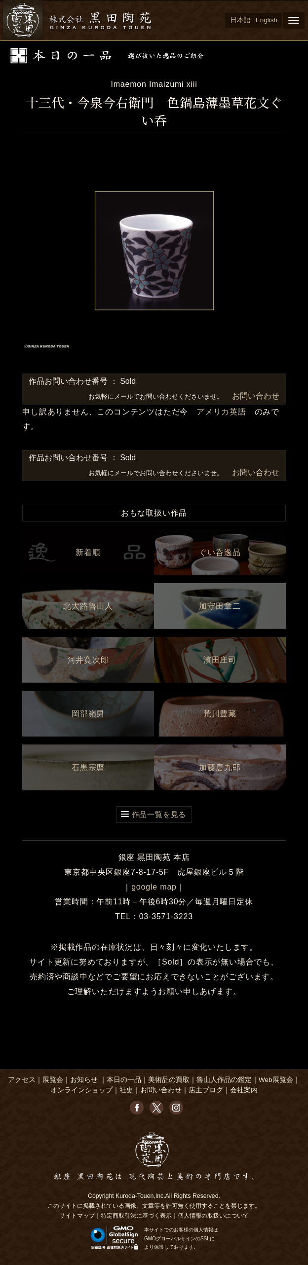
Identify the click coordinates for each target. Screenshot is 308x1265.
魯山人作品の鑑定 (224, 1079)
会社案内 (244, 1090)
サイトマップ (77, 1215)
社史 (126, 1090)
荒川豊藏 (219, 713)
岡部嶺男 (88, 713)
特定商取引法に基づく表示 (136, 1215)
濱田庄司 (219, 660)
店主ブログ (206, 1090)
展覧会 (52, 1079)
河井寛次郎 (88, 660)
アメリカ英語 (221, 412)
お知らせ (84, 1079)
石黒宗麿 (88, 767)
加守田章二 (219, 606)
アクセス (22, 1079)
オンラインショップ (81, 1090)
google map (154, 887)
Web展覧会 (276, 1079)
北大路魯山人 (88, 606)
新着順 (88, 552)
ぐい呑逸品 (219, 552)
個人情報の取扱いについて (213, 1215)
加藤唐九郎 (219, 767)
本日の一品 (124, 1079)
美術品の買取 (169, 1079)
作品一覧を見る (159, 814)
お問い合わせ (254, 396)
